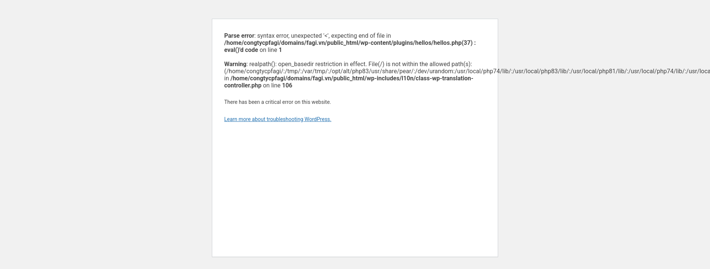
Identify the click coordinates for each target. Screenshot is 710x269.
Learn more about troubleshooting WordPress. (277, 119)
